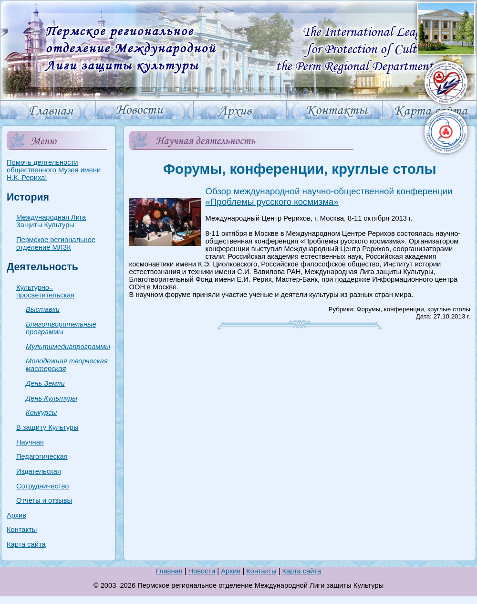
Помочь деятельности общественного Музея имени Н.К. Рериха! (54, 170)
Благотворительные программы (61, 328)
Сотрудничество (42, 486)
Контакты (22, 529)
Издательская (38, 471)
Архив (16, 515)
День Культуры (51, 398)
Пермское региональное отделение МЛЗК (55, 243)
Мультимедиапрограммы (68, 346)
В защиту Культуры (47, 427)
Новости (202, 571)
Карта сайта (26, 544)
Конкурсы (41, 412)
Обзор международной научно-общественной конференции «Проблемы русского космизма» (329, 196)
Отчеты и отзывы (44, 500)
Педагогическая (42, 456)
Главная (169, 571)
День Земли (45, 383)
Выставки (43, 309)
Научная (30, 442)
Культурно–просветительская (45, 291)
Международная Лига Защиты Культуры (51, 221)
